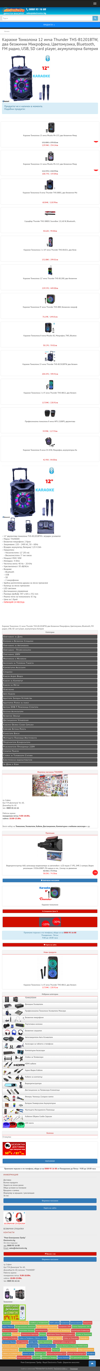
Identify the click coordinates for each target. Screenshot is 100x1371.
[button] (50, 880)
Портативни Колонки (26, 1330)
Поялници (16, 1334)
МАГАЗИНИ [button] (50, 1161)
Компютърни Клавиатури (81, 1330)
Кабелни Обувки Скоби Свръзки (18, 724)
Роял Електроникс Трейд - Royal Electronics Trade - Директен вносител (50, 1362)
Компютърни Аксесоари (14, 667)
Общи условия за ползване (14, 1187)
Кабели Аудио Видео (13, 676)
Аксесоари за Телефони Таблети (18, 663)
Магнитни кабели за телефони (64, 1342)
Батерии (43, 1334)
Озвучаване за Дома (13, 636)
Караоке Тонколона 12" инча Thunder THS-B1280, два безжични (50, 278)
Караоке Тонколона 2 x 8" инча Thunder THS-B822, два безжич (50, 393)
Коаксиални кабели (24, 1357)
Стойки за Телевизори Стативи (18, 755)
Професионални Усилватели (47, 1326)
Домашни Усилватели (68, 1350)
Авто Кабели (9, 693)
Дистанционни (49, 826)
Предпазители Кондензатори (16, 742)
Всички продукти (10, 1182)
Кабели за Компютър (13, 680)
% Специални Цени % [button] (50, 911)
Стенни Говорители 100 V (82, 1326)
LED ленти (36, 1357)
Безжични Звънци (11, 715)
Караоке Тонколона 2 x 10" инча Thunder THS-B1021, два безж (50, 250)
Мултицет (55, 1350)
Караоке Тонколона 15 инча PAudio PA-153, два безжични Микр (50, 135)
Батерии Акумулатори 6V (76, 1353)
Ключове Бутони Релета (14, 729)
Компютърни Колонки (47, 1346)
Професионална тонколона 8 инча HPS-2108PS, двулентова (50, 421)
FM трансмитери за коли (79, 1357)
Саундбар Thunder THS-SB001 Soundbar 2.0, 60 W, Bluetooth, (49, 221)
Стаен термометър (45, 1342)
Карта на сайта (50, 1208)
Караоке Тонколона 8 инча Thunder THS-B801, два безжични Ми (50, 192)
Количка (50, 1133)
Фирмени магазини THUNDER (50, 772)
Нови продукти (50, 952)
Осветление (8, 689)
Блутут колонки (32, 1346)
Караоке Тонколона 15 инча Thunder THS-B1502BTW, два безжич (50, 364)
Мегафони (91, 1353)
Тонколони (20, 826)
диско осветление (9, 1357)
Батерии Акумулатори (13, 711)
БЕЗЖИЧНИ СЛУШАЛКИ (14, 1221)
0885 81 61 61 (13, 808)
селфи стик (33, 1342)
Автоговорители (41, 1330)
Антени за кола (28, 1353)
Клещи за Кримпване (86, 1350)
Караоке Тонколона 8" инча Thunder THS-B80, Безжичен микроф (50, 307)
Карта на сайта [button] (50, 945)
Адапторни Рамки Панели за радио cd (61, 1334)
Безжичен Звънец (9, 1342)
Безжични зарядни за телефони (14, 1346)
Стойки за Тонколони (83, 1334)
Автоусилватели (76, 1323)
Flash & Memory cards (43, 1350)
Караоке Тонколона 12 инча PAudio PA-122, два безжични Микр (50, 164)
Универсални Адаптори (29, 1334)
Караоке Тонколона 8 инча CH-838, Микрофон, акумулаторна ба (50, 450)
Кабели (39, 826)
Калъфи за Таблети (55, 1338)
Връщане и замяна (11, 1190)
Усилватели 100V (65, 1326)
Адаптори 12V (40, 1353)
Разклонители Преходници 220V (19, 746)
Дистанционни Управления (16, 720)
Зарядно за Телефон (49, 1357)
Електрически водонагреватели (17, 759)
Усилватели (30, 826)
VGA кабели (7, 1334)
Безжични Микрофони (20, 1323)
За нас (6, 1195)
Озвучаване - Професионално (17, 649)
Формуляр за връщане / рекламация (18, 1193)
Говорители (88, 1323)
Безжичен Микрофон (10, 1350)
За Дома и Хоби (11, 764)
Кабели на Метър (11, 685)
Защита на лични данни (13, 1185)
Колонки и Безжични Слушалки (18, 641)
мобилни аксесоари (77, 826)
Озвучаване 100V (11, 654)
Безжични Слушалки (10, 1330)
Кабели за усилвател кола (12, 1353)
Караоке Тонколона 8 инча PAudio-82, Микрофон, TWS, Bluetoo (50, 335)
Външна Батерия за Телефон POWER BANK (72, 1346)
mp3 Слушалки (22, 1342)
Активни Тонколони (26, 1350)
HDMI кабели (54, 1323)
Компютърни (61, 826)
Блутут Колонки (63, 1357)
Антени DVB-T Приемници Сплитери (20, 707)
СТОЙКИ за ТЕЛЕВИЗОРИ (39, 1323)
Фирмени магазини (50, 1259)
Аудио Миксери (8, 1326)
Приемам (74, 1369)
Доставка (7, 1180)
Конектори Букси (11, 733)
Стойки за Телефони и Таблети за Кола (32, 1338)
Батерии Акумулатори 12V (56, 1353)
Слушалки (7, 671)
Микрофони (84, 1338)
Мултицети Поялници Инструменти (20, 737)
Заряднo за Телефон (10, 1338)
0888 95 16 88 (70, 932)
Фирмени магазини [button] (50, 1200)
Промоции (50, 833)
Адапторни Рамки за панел (16, 702)
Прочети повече (60, 1369)
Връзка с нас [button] (50, 1254)
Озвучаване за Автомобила (16, 645)
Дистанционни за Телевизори (59, 1330)
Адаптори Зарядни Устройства (17, 698)
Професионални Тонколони (25, 1326)
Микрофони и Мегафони (14, 658)
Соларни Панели (11, 751)
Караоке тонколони (50, 896)
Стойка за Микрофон (70, 1338)
